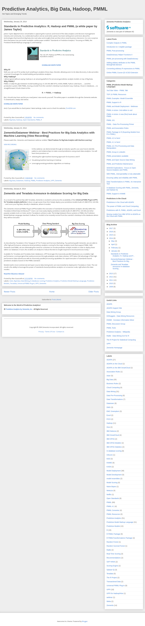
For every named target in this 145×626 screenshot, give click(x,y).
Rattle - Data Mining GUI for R (118, 336)
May (113, 241)
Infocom (110, 455)
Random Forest (112, 542)
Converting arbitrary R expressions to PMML (123, 69)
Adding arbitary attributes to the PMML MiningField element (121, 64)
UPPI (52, 180)
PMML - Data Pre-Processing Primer (120, 124)
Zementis (58, 180)
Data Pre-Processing (114, 395)
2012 (111, 277)
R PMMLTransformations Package (119, 538)
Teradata (13, 283)
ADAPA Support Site (114, 308)
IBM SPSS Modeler (114, 443)
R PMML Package (113, 534)
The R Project (112, 578)
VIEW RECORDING (10, 144)
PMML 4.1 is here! (113, 142)
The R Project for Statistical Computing (121, 340)
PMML (38, 120)
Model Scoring (112, 483)
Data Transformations (115, 399)
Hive (108, 427)
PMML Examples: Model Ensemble (120, 98)
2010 (111, 283)
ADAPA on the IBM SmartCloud (118, 368)
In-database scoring (37, 281)
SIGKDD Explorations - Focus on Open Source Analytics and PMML (121, 169)
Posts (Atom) (56, 299)
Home (51, 291)
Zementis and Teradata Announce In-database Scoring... (120, 266)
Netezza (110, 490)
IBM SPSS (111, 439)
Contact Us (60, 332)
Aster (11, 281)
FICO (109, 419)
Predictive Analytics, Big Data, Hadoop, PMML (55, 9)
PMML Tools (111, 328)
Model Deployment (114, 471)
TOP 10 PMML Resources (116, 94)
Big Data (12, 120)
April (113, 244)
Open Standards (29, 120)
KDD (108, 459)
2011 (111, 280)
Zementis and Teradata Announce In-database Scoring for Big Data (46, 193)
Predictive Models (113, 526)
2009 (111, 287)
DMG (109, 407)
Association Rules (113, 372)
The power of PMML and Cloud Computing (123, 206)
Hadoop (19, 120)
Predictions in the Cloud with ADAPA (120, 202)
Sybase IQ (110, 570)
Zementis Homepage (114, 348)
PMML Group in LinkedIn (116, 152)
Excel (109, 415)
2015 (111, 235)
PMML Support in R (114, 102)
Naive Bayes (111, 486)
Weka (109, 601)
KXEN (109, 467)
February (114, 248)
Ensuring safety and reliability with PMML (122, 178)
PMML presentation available (117, 156)
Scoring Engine (112, 566)
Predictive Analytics (43, 180)
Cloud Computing (113, 387)
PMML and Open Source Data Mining (121, 160)
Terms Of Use (50, 332)
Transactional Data (114, 582)
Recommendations (114, 558)
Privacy (41, 332)
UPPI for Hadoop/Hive (115, 593)
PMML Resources (113, 514)
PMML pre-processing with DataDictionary (122, 59)
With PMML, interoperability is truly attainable (123, 174)
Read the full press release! (14, 274)
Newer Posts (9, 291)
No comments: (39, 117)
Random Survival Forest (116, 546)
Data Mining (25, 281)
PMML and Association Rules (118, 128)
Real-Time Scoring (113, 554)
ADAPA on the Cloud (114, 364)
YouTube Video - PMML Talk (117, 90)
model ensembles (113, 479)
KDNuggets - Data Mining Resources (120, 316)
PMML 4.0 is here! (113, 138)
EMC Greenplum (113, 411)
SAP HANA (111, 562)
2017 (111, 228)
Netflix (109, 494)
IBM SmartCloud (113, 435)
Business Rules (112, 383)
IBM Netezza (111, 431)
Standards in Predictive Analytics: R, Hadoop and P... (122, 255)
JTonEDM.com (71, 108)
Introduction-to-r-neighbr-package (119, 47)
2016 (111, 232)
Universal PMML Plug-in (26, 283)
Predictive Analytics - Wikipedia (118, 332)
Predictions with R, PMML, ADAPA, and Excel (124, 210)
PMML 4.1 (110, 506)
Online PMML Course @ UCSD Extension (122, 73)
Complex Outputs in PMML (117, 43)
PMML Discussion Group (116, 324)
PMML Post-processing (115, 51)
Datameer (20, 180)
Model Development (114, 475)
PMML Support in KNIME (116, 194)
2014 (111, 238)
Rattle (109, 550)
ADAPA (109, 304)
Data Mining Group (114, 312)
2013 (111, 273)
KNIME (109, 463)
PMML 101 (111, 120)
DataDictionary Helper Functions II (119, 55)
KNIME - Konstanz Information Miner (120, 320)
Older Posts (93, 291)
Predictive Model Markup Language (73, 281)
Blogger (85, 621)
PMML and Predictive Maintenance (120, 164)
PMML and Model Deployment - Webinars (122, 106)
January (114, 251)
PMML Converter (113, 510)
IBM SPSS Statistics (114, 447)
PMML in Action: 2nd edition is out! (119, 110)
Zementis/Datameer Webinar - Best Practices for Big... (122, 260)
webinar (109, 597)
